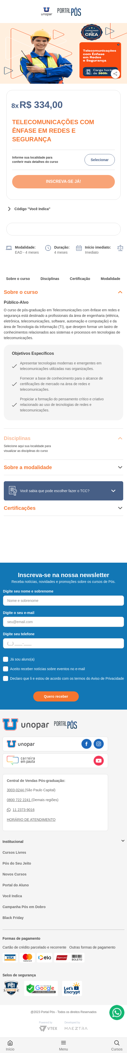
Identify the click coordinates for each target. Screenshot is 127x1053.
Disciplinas (49, 279)
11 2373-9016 (20, 810)
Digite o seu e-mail (18, 613)
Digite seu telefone (18, 634)
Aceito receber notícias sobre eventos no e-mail (47, 669)
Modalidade (110, 279)
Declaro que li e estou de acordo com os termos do (67, 678)
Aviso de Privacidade (107, 678)
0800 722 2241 (19, 800)
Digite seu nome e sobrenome (28, 591)
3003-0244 (16, 790)
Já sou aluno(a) (22, 659)
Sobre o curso (18, 279)
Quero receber (56, 696)
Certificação (80, 279)
